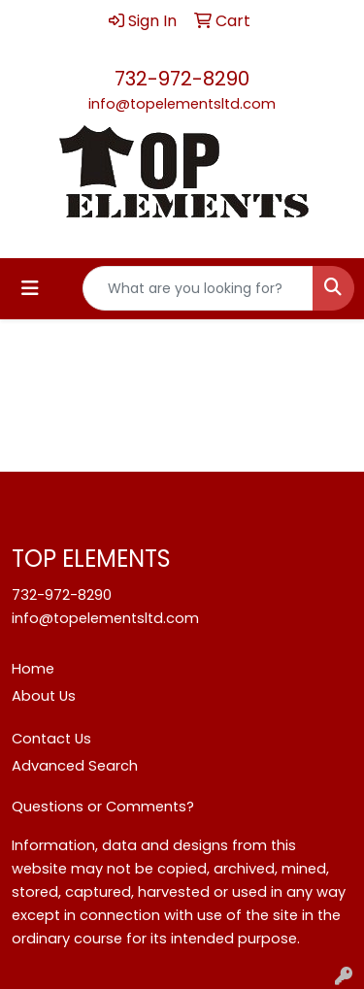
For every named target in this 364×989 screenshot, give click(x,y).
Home (33, 668)
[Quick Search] (198, 288)
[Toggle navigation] (30, 288)
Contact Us (51, 738)
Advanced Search (75, 765)
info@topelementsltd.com (182, 104)
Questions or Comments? (103, 806)
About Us (44, 696)
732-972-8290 (182, 78)
